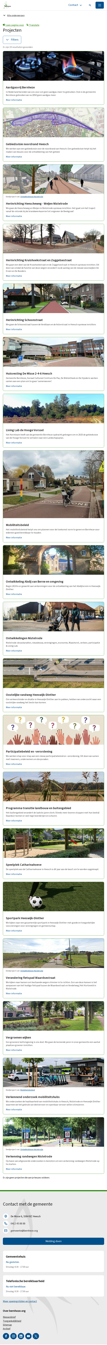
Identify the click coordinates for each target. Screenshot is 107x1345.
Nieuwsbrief (9, 1317)
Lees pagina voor (13, 25)
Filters (12, 40)
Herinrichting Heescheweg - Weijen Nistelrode (37, 204)
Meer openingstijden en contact (20, 1302)
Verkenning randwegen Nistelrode (29, 1156)
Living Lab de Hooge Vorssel (25, 430)
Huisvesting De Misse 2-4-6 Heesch (29, 373)
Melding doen (53, 1242)
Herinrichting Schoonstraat (24, 320)
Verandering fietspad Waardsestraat (30, 978)
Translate (32, 25)
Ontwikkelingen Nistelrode (31, 197)
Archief (6, 1329)
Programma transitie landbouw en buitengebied (38, 808)
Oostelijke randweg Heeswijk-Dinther (31, 695)
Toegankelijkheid (12, 1321)
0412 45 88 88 (18, 1224)
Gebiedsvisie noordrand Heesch (27, 144)
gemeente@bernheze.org (24, 1231)
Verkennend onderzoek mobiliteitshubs (33, 1097)
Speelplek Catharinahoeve (23, 865)
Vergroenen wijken (18, 1038)
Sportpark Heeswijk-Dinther (25, 918)
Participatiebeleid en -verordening (29, 751)
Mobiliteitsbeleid (17, 525)
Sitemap (7, 1325)
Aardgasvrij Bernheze (20, 87)
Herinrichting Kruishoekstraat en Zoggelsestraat (39, 260)
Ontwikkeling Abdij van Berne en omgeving (34, 582)
